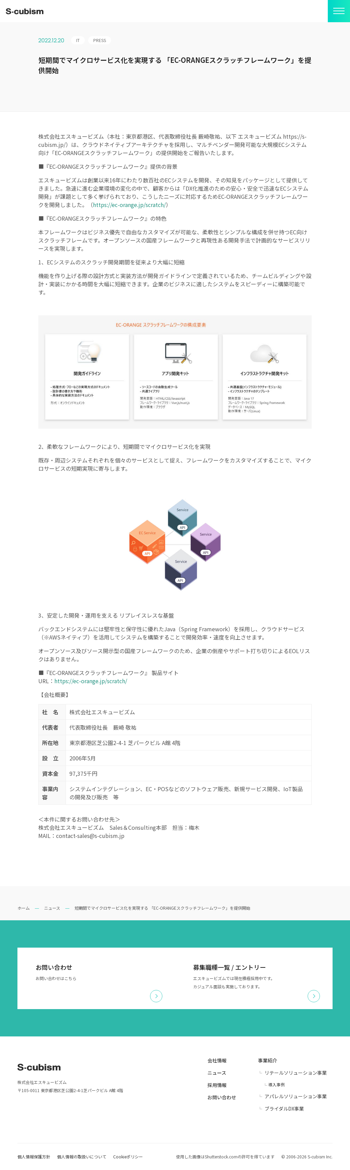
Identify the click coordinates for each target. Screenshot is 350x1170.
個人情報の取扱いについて (81, 1156)
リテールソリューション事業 (296, 1072)
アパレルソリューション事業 (296, 1096)
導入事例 (276, 1084)
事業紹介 (267, 1060)
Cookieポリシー (128, 1156)
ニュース (52, 908)
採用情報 (217, 1085)
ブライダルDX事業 (284, 1108)
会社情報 (217, 1060)
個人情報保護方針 (33, 1156)
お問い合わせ (221, 1097)
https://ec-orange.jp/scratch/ (129, 205)
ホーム (23, 908)
